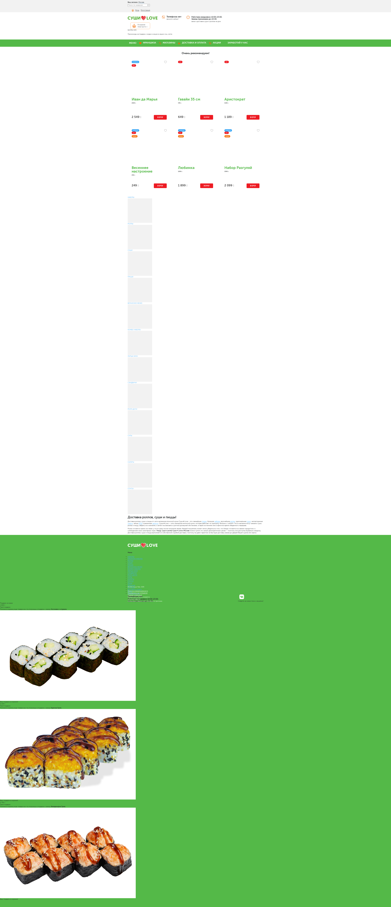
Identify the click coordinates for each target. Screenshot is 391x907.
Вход (137, 10)
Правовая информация (135, 595)
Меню (130, 583)
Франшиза (131, 585)
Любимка (186, 168)
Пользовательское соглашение (137, 593)
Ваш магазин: (133, 2)
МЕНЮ (132, 43)
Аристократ (234, 99)
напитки (155, 523)
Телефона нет (173, 16)
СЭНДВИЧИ (132, 573)
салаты (130, 523)
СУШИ (130, 563)
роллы (232, 521)
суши (249, 521)
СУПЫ (130, 577)
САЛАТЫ (131, 579)
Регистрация (145, 10)
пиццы (204, 521)
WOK (140, 523)
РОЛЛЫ (130, 561)
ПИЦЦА (130, 565)
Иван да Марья (144, 99)
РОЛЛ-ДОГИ (132, 575)
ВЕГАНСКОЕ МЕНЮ (135, 567)
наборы (217, 521)
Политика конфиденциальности (138, 591)
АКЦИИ (217, 42)
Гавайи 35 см (189, 99)
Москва (141, 2)
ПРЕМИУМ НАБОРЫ (135, 559)
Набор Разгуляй (238, 168)
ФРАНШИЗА (149, 42)
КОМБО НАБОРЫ (134, 569)
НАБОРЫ (131, 557)
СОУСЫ (130, 581)
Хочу (160, 117)
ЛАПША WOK (133, 571)
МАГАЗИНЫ (169, 42)
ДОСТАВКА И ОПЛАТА (194, 42)
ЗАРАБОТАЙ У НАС (238, 42)
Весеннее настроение (142, 169)
